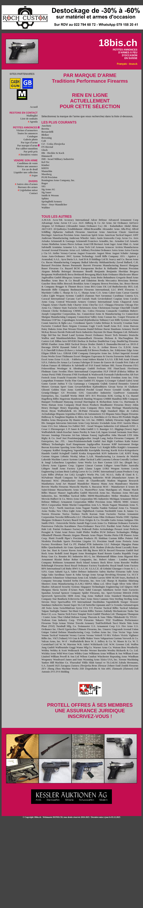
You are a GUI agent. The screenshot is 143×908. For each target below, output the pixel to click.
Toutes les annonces (28, 133)
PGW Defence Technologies (115, 532)
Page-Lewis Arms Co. (96, 523)
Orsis (81, 520)
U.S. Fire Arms (124, 626)
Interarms (61, 423)
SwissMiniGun (67, 608)
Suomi (66, 605)
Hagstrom (65, 398)
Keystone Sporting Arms (63, 447)
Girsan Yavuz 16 (117, 386)
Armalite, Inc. (106, 241)
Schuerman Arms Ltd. (76, 577)
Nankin (103, 508)
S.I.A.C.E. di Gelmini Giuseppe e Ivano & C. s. (113, 568)
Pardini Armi (114, 526)
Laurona (106, 459)
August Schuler (120, 253)
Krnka (82, 453)
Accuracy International (76, 220)
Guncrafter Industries (98, 392)
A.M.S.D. (46, 220)
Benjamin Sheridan (117, 271)
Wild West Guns (65, 653)
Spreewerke (60, 595)
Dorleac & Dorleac (87, 341)
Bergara (134, 271)
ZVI (52, 671)
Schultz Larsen (97, 577)
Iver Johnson (60, 426)
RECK (102, 550)
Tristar (70, 623)
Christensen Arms (87, 307)
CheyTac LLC (96, 304)
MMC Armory (130, 501)
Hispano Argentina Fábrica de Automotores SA (80, 414)
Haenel (134, 395)
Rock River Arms (110, 562)
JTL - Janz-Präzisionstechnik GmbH (80, 441)
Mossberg (46, 174)
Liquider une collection (26, 172)
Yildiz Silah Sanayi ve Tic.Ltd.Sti (100, 662)
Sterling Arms (131, 599)
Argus (35, 175)
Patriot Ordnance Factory (67, 529)
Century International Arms (103, 301)
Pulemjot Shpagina (121, 544)
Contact (34, 193)
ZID (82, 668)
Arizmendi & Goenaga (63, 241)
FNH (74, 374)
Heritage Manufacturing (125, 407)
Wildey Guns (81, 653)
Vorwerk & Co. (130, 638)
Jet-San (76, 435)
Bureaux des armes (28, 187)
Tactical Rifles (110, 608)
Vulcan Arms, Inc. (51, 641)
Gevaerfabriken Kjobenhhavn (91, 386)
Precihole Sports (61, 541)
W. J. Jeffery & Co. (101, 641)
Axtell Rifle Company (107, 256)
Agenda (34, 121)
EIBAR (67, 353)
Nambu (95, 508)
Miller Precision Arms (100, 501)
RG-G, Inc (90, 556)
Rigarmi (128, 556)
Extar (57, 359)
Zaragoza (65, 665)
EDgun (45, 353)
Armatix (134, 241)
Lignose (80, 465)
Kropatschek (93, 453)
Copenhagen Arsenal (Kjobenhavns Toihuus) (85, 320)
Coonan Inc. (110, 317)
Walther (45, 207)
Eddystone (120, 350)
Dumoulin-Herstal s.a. (117, 344)
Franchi (61, 377)
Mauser (53, 492)
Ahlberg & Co (92, 223)
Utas (115, 632)
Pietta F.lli (117, 535)
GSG (81, 392)
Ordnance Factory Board (65, 520)
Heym (44, 411)
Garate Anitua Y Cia (60, 383)
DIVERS (72, 341)
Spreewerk (47, 595)
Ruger (44, 183)
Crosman (83, 326)
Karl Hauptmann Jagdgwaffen (83, 444)
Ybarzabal (75, 662)
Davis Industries (84, 332)
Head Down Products (87, 404)
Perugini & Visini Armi (54, 532)
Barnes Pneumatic (72, 265)
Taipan (45, 611)
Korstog (105, 450)
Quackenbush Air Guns (60, 547)
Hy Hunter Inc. (77, 420)
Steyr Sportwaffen (60, 602)
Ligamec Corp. (66, 465)
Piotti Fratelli (56, 538)
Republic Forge (130, 553)
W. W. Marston (67, 644)
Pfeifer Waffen (91, 532)
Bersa (71, 274)
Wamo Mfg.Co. (84, 647)
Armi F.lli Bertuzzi (93, 244)
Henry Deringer (50, 407)
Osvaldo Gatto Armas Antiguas (117, 520)
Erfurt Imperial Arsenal (125, 353)
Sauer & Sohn (73, 574)
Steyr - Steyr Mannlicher (54, 204)
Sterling (119, 599)
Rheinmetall (103, 556)
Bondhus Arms (49, 280)
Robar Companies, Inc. (85, 559)
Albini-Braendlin (92, 229)
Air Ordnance (120, 223)
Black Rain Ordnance (107, 274)
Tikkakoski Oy (121, 617)
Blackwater (125, 274)
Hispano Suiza (113, 414)
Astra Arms (118, 250)
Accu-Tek (58, 220)
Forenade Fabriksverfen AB (118, 374)
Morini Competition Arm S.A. (85, 505)
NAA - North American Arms (65, 508)
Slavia (55, 589)
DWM (55, 347)
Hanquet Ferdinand (51, 401)
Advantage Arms (50, 223)
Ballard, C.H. (131, 262)
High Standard (109, 411)
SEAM (115, 577)
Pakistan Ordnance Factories (123, 523)
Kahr (127, 441)
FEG (135, 365)
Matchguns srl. (114, 489)
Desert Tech (111, 335)
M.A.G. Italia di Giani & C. (122, 474)
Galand (121, 380)
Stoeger (124, 602)
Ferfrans (101, 368)
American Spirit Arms (92, 235)
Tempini (82, 614)
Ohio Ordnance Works (111, 517)
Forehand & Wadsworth (90, 374)
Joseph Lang (99, 438)
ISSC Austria (124, 423)
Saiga (44, 574)
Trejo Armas (59, 623)
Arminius (57, 247)
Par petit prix (31, 151)
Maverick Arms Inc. (99, 492)
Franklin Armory (87, 377)
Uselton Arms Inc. (101, 632)
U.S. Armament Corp (103, 626)
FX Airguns (98, 380)
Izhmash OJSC (128, 426)
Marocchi (74, 486)
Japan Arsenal (108, 432)
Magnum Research (127, 480)
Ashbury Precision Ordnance (96, 250)
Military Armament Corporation (68, 501)
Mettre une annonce (28, 166)
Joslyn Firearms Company (121, 438)
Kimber (45, 165)
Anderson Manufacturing (54, 238)
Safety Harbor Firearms (112, 571)
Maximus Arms (119, 492)
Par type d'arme (30, 142)
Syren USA (82, 608)
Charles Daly (65, 304)
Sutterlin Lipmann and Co (99, 605)
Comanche (111, 310)
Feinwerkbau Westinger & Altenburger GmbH (68, 368)
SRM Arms (74, 595)
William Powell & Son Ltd (65, 656)
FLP (106, 371)
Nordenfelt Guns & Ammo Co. (121, 511)
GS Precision (68, 392)
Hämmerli (46, 156)
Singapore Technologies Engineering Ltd (102, 586)
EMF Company (80, 353)
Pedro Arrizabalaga (103, 529)
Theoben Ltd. (108, 614)
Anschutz (46, 125)
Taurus (61, 614)
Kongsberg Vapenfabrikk (74, 450)
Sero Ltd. (101, 580)
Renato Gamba (113, 553)
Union (135, 629)
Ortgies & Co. (92, 520)
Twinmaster (84, 626)
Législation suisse (28, 190)
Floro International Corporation (85, 371)
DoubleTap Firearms (127, 341)
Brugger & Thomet (66, 286)
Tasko (130, 611)
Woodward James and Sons (67, 659)
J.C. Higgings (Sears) (121, 429)
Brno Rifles (57, 283)
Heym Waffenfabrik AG (63, 411)
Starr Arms (86, 599)
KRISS (45, 168)
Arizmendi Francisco (87, 241)
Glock (44, 150)
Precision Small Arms (109, 541)
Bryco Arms (83, 286)
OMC (127, 517)
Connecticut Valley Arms (90, 317)
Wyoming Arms (91, 659)
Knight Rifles (110, 447)
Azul (81, 259)
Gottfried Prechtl (84, 389)
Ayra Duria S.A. (69, 259)
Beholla (56, 271)
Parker (126, 526)
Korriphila (94, 450)
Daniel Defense (95, 329)
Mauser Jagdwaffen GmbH (72, 492)
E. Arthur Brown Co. (110, 347)
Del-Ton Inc (54, 335)
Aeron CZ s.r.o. (69, 223)
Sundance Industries (52, 605)
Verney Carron (77, 635)
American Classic (116, 232)
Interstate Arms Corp (78, 423)
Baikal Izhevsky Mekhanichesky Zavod (102, 262)
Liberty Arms (48, 465)
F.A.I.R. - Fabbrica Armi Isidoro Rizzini (82, 359)
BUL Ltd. (133, 286)
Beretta (45, 128)
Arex (135, 238)
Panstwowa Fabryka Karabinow (58, 526)
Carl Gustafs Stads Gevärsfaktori (94, 298)
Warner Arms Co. (102, 647)
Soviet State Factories (126, 589)
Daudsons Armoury (121, 329)
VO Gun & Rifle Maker (80, 638)
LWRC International (104, 471)
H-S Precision (98, 395)
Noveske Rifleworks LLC (68, 517)
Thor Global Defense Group (72, 617)
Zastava (75, 665)
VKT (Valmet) (60, 638)
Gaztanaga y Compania (86, 383)
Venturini (63, 635)
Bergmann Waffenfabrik (54, 274)
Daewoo (134, 326)
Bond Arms (132, 277)
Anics (93, 238)
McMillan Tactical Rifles (72, 495)
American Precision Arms (66, 235)
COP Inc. (56, 320)
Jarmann (121, 432)
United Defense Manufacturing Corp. (70, 632)
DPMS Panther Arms (52, 344)
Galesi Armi (132, 380)
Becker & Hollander (106, 268)
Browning (46, 137)
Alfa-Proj (125, 229)
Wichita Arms (48, 653)
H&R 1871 (84, 395)
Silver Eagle (111, 583)
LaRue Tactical (86, 459)
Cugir (92, 326)
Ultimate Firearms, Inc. (89, 629)
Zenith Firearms (129, 665)
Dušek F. (101, 344)
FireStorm (133, 368)
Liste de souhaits (29, 118)
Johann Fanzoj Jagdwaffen (95, 435)
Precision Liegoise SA (84, 541)
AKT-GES (46, 229)
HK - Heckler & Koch (52, 153)
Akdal (127, 226)
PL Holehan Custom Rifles (109, 538)
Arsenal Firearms (59, 250)
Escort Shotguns (82, 356)
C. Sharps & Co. (69, 292)
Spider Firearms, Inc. (93, 592)
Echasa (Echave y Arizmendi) (71, 350)
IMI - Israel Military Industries (57, 159)
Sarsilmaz (59, 574)
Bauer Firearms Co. (52, 268)
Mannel (72, 483)
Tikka (109, 617)
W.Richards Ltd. (99, 644)
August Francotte (86, 253)
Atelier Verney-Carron (64, 253)
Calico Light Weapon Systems (57, 295)
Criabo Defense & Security (108, 323)
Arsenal (45, 250)
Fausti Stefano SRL (104, 365)
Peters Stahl (75, 532)
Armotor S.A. (70, 247)
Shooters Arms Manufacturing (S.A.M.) (62, 583)
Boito (99, 277)
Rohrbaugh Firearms (52, 565)
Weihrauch (73, 650)
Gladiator (133, 386)
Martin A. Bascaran (91, 486)
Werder (84, 650)
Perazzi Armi (122, 529)
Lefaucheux (58, 462)
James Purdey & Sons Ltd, (87, 432)
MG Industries (101, 498)
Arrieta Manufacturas (126, 247)
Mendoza (124, 495)
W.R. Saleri (83, 644)
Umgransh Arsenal (121, 629)
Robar (66, 559)
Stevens (45, 602)
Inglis (127, 420)
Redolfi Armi (62, 553)
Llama (88, 468)
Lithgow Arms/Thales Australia (121, 465)
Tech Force (71, 614)
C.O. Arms (102, 292)
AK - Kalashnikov (113, 226)
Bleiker (45, 134)
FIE (110, 368)
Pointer (129, 538)
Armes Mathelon (50, 244)
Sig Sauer (46, 192)
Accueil (34, 107)
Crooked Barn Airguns (64, 326)
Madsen (111, 480)
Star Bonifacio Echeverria (65, 599)
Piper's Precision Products (79, 538)
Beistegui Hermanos (72, 271)
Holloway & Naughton (53, 417)
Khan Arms (83, 447)
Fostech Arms (48, 377)
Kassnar (106, 444)
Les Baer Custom (102, 462)
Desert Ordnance (94, 335)
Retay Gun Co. (49, 556)
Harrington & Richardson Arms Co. (103, 401)
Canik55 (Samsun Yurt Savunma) (93, 295)
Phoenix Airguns (71, 535)
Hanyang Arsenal (73, 401)
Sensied (67, 580)
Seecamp (57, 580)
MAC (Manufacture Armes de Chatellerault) (79, 480)
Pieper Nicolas (103, 535)
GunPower (119, 392)
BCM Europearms (84, 268)
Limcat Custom (93, 465)
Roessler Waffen (129, 562)
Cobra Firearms (96, 310)
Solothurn (108, 589)
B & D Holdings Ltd (94, 259)
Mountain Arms (126, 505)
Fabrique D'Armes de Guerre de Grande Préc (105, 362)
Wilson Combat (88, 656)
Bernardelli (47, 131)
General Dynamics (119, 383)
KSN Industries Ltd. (113, 453)
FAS (91, 365)
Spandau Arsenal (50, 592)
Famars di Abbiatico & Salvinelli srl (68, 365)
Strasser (134, 602)
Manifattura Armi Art (53, 483)
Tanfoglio (54, 611)
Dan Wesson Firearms (74, 329)
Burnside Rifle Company (55, 289)
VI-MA (107, 635)
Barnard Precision (51, 265)
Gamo (44, 383)
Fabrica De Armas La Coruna (64, 362)
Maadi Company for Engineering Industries (79, 477)
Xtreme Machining (128, 659)
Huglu (135, 417)
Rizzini (58, 559)
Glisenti (45, 389)
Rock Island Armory (87, 562)
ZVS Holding (62, 671)
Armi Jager (110, 244)
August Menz (104, 253)
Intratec (95, 423)
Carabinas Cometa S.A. (125, 295)
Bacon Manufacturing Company (63, 262)
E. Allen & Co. (87, 347)
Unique (45, 632)
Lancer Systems (69, 459)
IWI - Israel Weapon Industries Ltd (100, 426)
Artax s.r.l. (74, 250)
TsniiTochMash (103, 623)
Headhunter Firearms (111, 404)
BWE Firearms (126, 289)
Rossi (67, 565)
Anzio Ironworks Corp (109, 238)
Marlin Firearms (59, 486)
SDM (108, 577)
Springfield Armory (51, 201)
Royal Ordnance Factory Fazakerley (90, 565)
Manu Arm (107, 483)
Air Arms (107, 223)
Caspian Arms (121, 298)
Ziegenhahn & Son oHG (98, 668)
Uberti (60, 629)
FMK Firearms (63, 374)
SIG (43, 186)
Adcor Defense (99, 220)
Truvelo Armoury (85, 623)
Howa (115, 417)
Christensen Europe (108, 307)
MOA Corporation (51, 505)
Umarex (107, 629)
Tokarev (99, 620)
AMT (135, 235)
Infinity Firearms (114, 420)
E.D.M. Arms (131, 347)
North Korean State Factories (99, 514)
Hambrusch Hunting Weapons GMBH (91, 398)
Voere (97, 638)
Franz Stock (103, 377)
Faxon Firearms (124, 365)
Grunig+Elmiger (50, 392)
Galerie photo (31, 139)
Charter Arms (80, 304)
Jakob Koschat (64, 432)
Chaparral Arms (129, 301)
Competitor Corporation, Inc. (65, 314)
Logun (97, 468)
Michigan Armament (120, 498)
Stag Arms (87, 595)
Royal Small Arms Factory (124, 565)
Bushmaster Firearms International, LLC (93, 289)
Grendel (117, 389)
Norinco (75, 514)
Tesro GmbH (93, 614)
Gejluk (103, 383)
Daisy (44, 329)
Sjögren (128, 586)
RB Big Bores (90, 550)
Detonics (123, 335)
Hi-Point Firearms (89, 411)
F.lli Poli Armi (121, 359)
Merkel (134, 495)
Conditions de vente (28, 163)
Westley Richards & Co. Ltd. (122, 650)
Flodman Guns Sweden (53, 371)
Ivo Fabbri (74, 426)
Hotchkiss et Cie (102, 417)
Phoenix (57, 535)
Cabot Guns (115, 292)
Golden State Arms (62, 389)
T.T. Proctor (95, 608)
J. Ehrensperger (56, 429)
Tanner (64, 611)
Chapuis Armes (49, 304)
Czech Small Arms (106, 326)
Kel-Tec (45, 162)
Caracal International (52, 298)
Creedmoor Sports (83, 323)
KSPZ (128, 453)
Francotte (71, 377)
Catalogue (33, 136)
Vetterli (98, 635)
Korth (114, 450)
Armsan (100, 247)
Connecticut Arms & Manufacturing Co (103, 314)
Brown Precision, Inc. (112, 283)
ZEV (43, 668)
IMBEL (100, 420)
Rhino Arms (116, 556)
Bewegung (90, 274)
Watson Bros (119, 647)
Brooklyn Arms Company (86, 283)
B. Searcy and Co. (115, 259)
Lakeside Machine (50, 459)
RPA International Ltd (53, 568)
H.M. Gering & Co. (119, 395)
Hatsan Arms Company (61, 404)
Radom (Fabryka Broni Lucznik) (114, 547)
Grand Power (103, 389)
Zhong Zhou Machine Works (63, 668)
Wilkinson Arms (97, 653)
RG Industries (75, 556)
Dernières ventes (29, 154)
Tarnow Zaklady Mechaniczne (111, 611)
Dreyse (83, 344)
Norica (65, 514)
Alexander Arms (111, 229)
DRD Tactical (72, 344)
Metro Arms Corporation (79, 498)
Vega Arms (132, 632)
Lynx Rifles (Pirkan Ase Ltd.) (58, 474)
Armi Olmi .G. (124, 244)
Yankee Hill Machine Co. (54, 662)
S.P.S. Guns (47, 571)
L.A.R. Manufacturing (99, 456)
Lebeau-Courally (120, 459)
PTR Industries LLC (98, 544)
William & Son (114, 653)
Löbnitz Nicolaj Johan (73, 456)
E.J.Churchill (48, 350)
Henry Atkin (131, 404)
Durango (45, 347)
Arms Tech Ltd (86, 247)
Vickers (116, 635)
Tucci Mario (119, 623)
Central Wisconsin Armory (71, 301)
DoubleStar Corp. (107, 341)
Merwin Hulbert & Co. (53, 498)
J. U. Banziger (101, 429)
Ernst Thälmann (64, 356)
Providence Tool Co (61, 544)
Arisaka (45, 241)
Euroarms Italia (122, 356)
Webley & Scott (58, 650)
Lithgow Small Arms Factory (58, 468)
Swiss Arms (52, 608)
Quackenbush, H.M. (85, 547)
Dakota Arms (55, 329)
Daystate (98, 332)
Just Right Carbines (112, 441)
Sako (50, 574)
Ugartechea (71, 629)
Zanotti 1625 (53, 665)
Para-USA (100, 526)
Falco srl (133, 362)
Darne (106, 329)
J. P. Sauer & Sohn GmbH (80, 429)
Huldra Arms (48, 420)
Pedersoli (86, 529)
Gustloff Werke (69, 395)
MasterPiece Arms (94, 489)
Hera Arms (105, 407)
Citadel (134, 307)
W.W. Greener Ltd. (119, 644)
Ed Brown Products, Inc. (101, 350)
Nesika (52, 511)
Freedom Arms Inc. (121, 377)
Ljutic (80, 468)
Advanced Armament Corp (123, 220)
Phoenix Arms (88, 535)
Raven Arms (75, 550)
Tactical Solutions (129, 608)
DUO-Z (134, 344)
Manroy (95, 483)
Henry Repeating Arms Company (78, 407)
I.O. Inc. (90, 420)
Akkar (135, 226)
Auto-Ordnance (56, 256)
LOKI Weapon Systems (116, 468)
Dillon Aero (61, 341)
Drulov (91, 344)
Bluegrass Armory (71, 277)
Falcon (44, 365)
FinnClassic (120, 368)
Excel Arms (47, 359)
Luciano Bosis (62, 471)
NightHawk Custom (93, 511)
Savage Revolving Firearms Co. (114, 574)
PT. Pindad (79, 544)
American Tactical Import (118, 235)
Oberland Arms (90, 517)
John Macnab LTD (121, 435)
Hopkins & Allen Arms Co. (80, 417)
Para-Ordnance (86, 526)
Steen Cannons (100, 599)
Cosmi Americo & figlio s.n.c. (57, 323)
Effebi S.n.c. (56, 353)
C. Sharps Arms (86, 292)
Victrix (124, 635)
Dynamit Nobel (68, 347)
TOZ (108, 620)
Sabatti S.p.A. (62, 571)
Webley (45, 650)
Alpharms (58, 232)
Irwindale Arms (108, 423)
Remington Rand (94, 553)
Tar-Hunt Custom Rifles (81, 611)
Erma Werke (48, 356)
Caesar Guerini (130, 292)
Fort (136, 374)
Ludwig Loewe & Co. (81, 471)
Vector (122, 632)
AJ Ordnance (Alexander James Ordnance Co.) (76, 226)
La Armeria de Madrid (125, 456)
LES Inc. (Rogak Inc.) (126, 462)
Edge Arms (132, 350)
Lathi (98, 459)
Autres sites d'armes (27, 184)
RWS (75, 568)
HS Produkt (125, 417)
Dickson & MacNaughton (119, 338)
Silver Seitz (125, 583)
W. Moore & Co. (122, 641)
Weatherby (132, 647)
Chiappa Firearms (114, 304)
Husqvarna (62, 420)
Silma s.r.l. (98, 583)
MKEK (117, 501)
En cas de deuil (30, 169)
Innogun (50, 423)
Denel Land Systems (73, 335)
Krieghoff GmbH (68, 453)
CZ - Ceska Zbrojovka (53, 144)
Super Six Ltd (78, 605)
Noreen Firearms (50, 514)
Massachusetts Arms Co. (70, 489)
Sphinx (45, 198)
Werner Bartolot (97, 650)
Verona (90, 635)
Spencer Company (71, 592)
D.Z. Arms (123, 326)
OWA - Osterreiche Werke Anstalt (66, 523)
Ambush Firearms (75, 232)
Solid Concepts (93, 589)
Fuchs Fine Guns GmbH (78, 380)
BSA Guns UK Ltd (101, 286)
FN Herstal (47, 147)
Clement (45, 310)
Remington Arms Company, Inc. (58, 180)
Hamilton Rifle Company (125, 398)
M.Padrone (47, 477)
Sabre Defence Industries (84, 571)
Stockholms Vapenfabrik (106, 602)
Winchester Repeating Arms (112, 656)
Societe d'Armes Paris (72, 589)
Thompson (121, 614)
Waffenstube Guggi (65, 647)
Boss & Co (65, 280)
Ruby (69, 568)
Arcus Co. (127, 238)
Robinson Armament (64, 562)
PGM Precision (49, 177)
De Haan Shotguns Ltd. (115, 332)
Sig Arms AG (48, 189)
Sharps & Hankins (117, 580)
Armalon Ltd (121, 241)
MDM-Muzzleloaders (99, 495)
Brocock (68, 283)
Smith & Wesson (50, 195)
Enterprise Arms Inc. (100, 353)
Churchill (125, 307)
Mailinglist (32, 115)
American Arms (96, 232)
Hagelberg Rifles (50, 398)
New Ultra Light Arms (69, 511)
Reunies (63, 556)
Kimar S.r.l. (96, 447)
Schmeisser (58, 577)
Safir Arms (132, 571)
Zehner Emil (113, 665)
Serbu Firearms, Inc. (83, 580)
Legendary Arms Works (78, 462)
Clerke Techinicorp (62, 310)
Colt (43, 140)
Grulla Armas (130, 389)
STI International (81, 602)
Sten (111, 599)
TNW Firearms (85, 620)
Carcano (70, 298)
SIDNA (88, 583)
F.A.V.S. (109, 359)
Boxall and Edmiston (84, 280)
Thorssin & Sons (96, 617)
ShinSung (133, 580)
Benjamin (100, 271)
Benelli (89, 271)
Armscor (109, 247)
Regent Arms (77, 553)
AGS (81, 223)
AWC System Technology (80, 256)
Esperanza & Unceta (102, 356)
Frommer (59, 380)
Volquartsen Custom (111, 638)
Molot (65, 505)
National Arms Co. (118, 508)
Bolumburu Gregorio (114, 277)
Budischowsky (119, 286)
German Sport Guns (61, 386)
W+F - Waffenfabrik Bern (76, 641)
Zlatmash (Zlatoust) (122, 668)
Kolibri (56, 450)
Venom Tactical (49, 635)
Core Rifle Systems (119, 320)
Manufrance (121, 483)
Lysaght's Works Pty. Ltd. (90, 474)
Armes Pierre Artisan (71, 244)
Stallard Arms (102, 595)
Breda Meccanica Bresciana (113, 280)
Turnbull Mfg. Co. (66, 626)
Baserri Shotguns (129, 265)
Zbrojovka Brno (88, 665)
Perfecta (134, 529)
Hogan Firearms (129, 414)
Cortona (134, 320)
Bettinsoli (79, 274)
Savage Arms (89, 574)
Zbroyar (102, 665)
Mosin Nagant (109, 505)
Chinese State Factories (65, 307)
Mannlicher (83, 483)
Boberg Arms (89, 277)
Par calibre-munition (27, 148)
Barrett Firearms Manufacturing (101, 265)
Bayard (69, 268)
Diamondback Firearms (90, 338)
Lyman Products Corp (126, 471)
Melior (114, 495)
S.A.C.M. (83, 568)
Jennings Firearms (61, 435)
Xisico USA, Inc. (109, 659)
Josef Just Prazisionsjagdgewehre (73, 438)
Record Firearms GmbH (120, 550)
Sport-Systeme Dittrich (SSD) (122, 592)
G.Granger (110, 380)
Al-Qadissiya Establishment (67, 229)
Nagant (86, 508)
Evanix (134, 356)
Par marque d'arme (28, 145)
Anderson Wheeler (79, 238)
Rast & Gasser (60, 550)
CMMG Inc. (79, 310)
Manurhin (46, 171)
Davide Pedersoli (66, 332)
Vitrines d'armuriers (27, 130)
